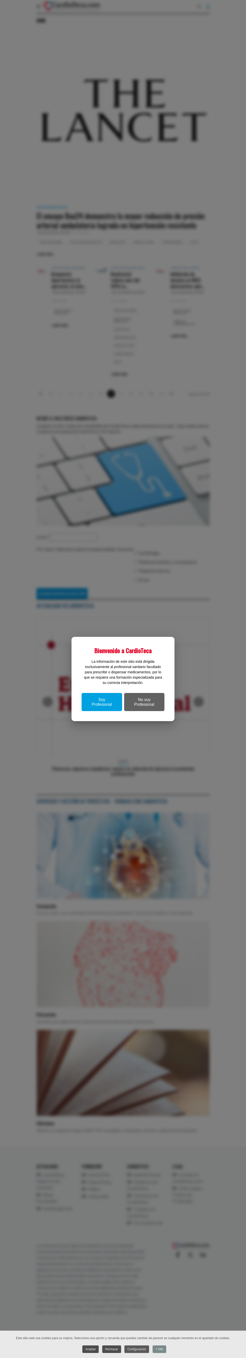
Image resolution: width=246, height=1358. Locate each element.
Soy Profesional (102, 702)
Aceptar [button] (90, 1349)
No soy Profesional (144, 702)
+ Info (159, 1349)
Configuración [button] (136, 1349)
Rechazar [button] (111, 1349)
